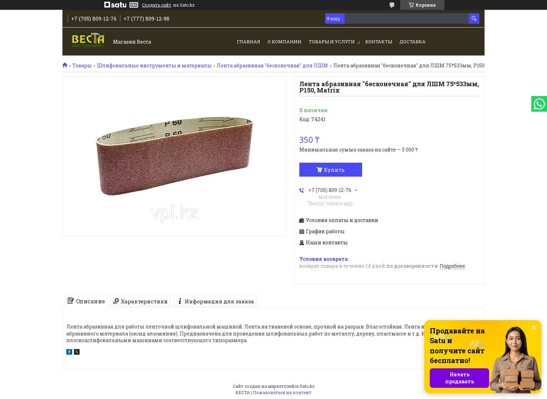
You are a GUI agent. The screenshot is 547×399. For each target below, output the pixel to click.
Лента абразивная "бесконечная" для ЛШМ (272, 65)
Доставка (412, 41)
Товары (82, 65)
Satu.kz (307, 386)
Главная (248, 41)
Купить (334, 169)
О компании (284, 41)
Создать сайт (156, 4)
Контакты (378, 41)
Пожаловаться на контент (282, 392)
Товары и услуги (332, 41)
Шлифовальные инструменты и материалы (154, 65)
